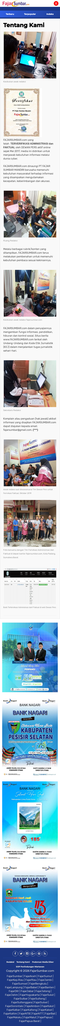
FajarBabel (30, 987)
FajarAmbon (32, 1006)
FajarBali (50, 1013)
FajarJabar (27, 991)
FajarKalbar (13, 1009)
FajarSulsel (41, 1002)
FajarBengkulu (38, 983)
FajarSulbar (21, 998)
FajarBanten (46, 987)
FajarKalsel (45, 1009)
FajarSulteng (37, 998)
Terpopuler (30, 14)
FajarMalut (30, 1017)
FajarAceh (30, 976)
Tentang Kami (23, 25)
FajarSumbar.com (42, 970)
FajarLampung (13, 987)
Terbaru (10, 14)
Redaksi (10, 962)
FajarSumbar (14, 976)
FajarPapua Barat (29, 1021)
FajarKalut (48, 1006)
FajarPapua (45, 1017)
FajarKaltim (10, 1013)
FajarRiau (31, 979)
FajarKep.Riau (15, 979)
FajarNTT (37, 1013)
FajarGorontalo (14, 1006)
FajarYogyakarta (29, 994)
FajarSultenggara (21, 1002)
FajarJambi (45, 979)
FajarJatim (11, 994)
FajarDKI (14, 991)
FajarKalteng (29, 1009)
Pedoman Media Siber (43, 962)
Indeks (50, 14)
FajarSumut (45, 976)
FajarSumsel (19, 983)
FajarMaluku (14, 1017)
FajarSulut (47, 994)
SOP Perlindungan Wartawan (30, 967)
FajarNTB (24, 1013)
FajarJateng (42, 991)
